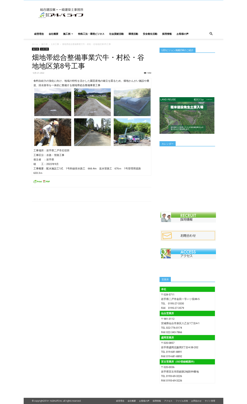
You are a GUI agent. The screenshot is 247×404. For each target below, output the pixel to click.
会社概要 (53, 33)
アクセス (168, 400)
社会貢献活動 (116, 33)
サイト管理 (210, 400)
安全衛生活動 (150, 33)
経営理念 (39, 33)
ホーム (35, 44)
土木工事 (55, 44)
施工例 (68, 33)
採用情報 (167, 33)
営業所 (165, 279)
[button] (211, 34)
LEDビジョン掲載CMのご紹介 (177, 50)
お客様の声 (183, 33)
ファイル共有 (182, 400)
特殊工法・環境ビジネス (91, 33)
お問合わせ (196, 400)
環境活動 (133, 33)
